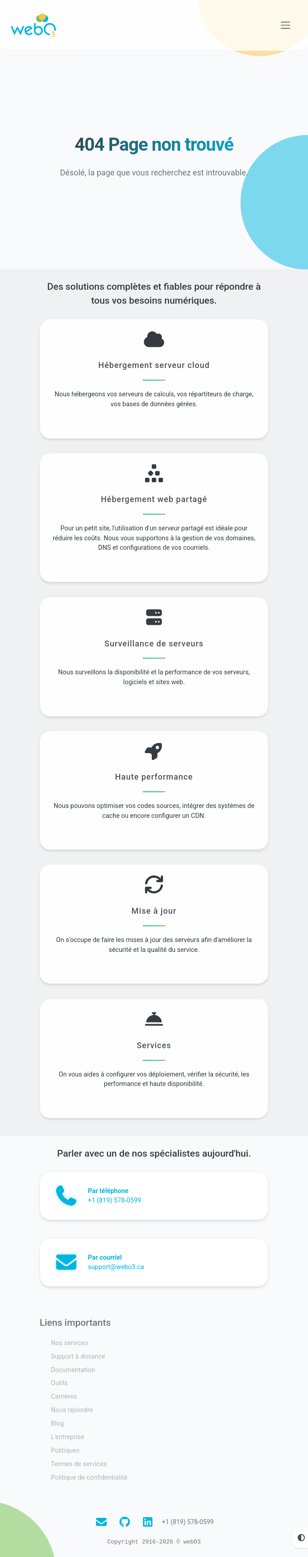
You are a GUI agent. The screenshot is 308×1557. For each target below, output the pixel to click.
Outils (59, 1383)
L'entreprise (67, 1437)
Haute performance (154, 818)
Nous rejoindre (72, 1410)
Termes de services (79, 1464)
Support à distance (78, 1356)
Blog (57, 1423)
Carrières (64, 1396)
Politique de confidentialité (89, 1477)
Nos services (69, 1343)
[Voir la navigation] (285, 25)
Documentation (73, 1370)
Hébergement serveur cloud (154, 407)
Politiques (65, 1450)
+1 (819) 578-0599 (187, 1522)
